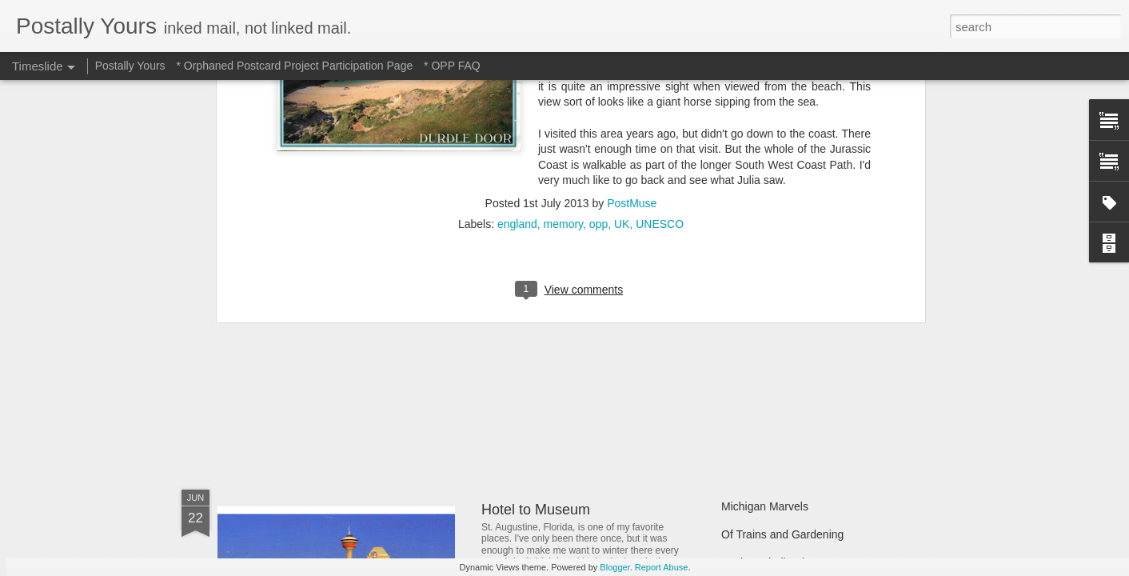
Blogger (614, 567)
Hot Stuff (742, 397)
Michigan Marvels (764, 506)
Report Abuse (661, 567)
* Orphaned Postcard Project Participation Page (294, 65)
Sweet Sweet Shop (298, 371)
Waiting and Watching (775, 369)
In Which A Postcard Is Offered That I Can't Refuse (642, 306)
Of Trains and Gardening (782, 534)
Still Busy (744, 341)
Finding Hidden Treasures (785, 313)
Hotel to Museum (535, 510)
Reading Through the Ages (566, 376)
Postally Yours (130, 65)
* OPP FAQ (452, 65)
